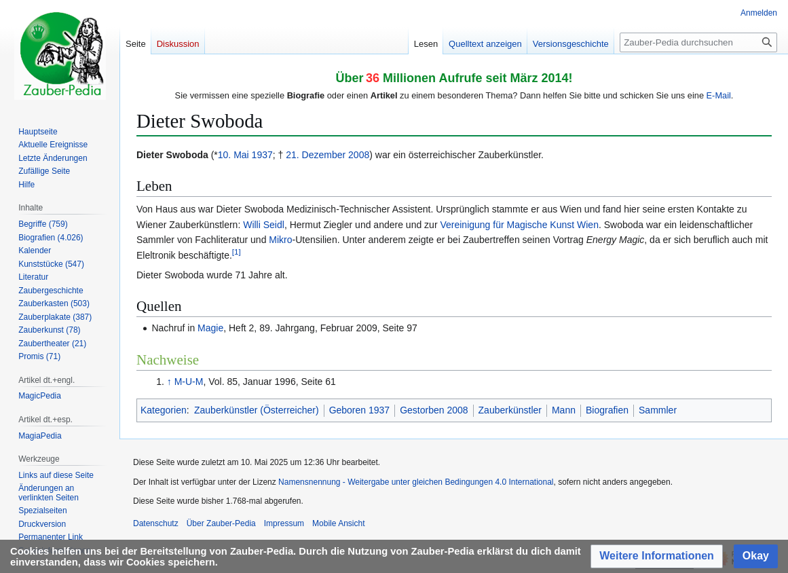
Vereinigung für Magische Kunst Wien (519, 224)
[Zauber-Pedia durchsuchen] (698, 42)
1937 (262, 154)
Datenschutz (156, 523)
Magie (210, 327)
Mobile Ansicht (338, 523)
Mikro (280, 239)
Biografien (607, 410)
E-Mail (719, 95)
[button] (656, 556)
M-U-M (189, 381)
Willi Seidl (263, 224)
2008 (358, 154)
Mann (564, 410)
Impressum (284, 523)
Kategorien (163, 410)
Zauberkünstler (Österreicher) (256, 410)
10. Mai (233, 154)
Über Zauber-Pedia (221, 523)
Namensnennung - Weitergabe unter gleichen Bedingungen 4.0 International (415, 482)
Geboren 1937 (359, 410)
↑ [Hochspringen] (169, 381)
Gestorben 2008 (434, 410)
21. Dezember (315, 154)
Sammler (658, 410)
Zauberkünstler (510, 410)
